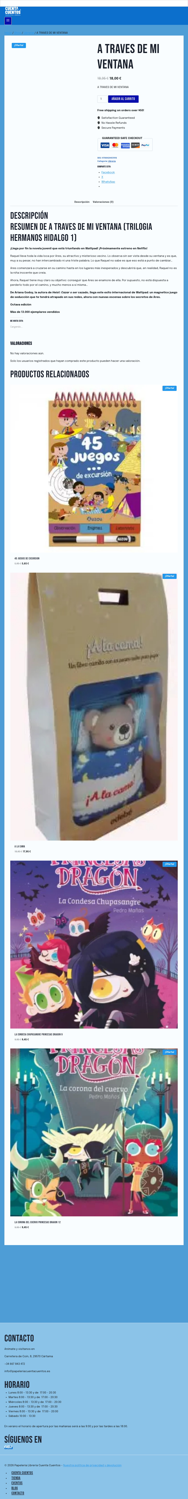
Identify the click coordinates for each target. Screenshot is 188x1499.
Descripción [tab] (81, 202)
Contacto (18, 1493)
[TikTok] (11, 1447)
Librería (112, 161)
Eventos (17, 1483)
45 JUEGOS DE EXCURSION (27, 558)
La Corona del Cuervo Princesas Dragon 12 (38, 1222)
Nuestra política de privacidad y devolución (92, 1465)
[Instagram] (8, 1447)
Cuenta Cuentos (22, 1473)
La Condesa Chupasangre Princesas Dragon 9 (39, 1034)
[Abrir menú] (8, 21)
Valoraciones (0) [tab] (103, 202)
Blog (15, 1488)
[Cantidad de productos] (102, 99)
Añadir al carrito (123, 99)
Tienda (16, 1478)
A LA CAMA (20, 846)
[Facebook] (5, 1447)
